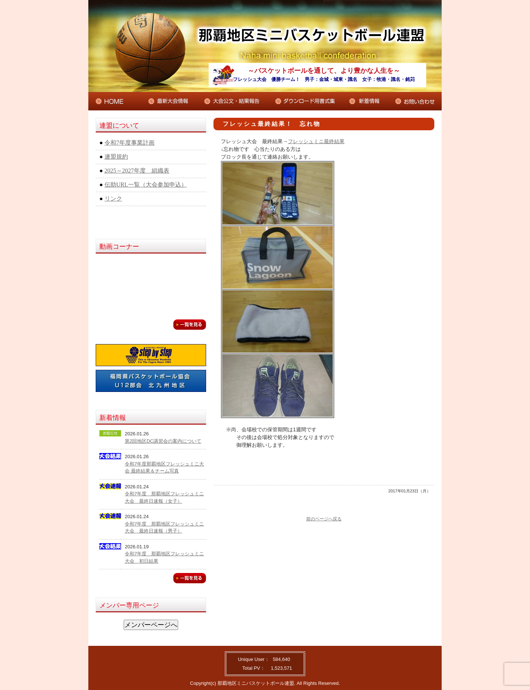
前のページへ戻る (324, 518)
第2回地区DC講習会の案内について (163, 441)
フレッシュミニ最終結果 (316, 141)
